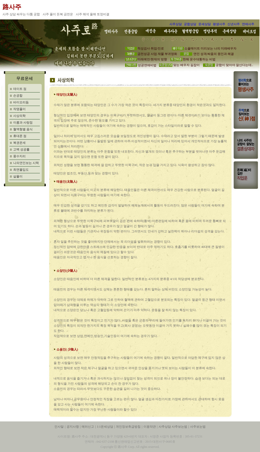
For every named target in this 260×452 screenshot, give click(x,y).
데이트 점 (19, 89)
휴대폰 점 (19, 136)
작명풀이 (19, 109)
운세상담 (204, 24)
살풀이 (18, 176)
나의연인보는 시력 (26, 163)
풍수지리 (19, 156)
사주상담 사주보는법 (172, 426)
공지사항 (73, 426)
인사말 (59, 426)
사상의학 (19, 116)
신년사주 (233, 24)
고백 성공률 (21, 149)
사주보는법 (198, 426)
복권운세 (19, 143)
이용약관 (149, 426)
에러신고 (88, 426)
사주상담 (175, 24)
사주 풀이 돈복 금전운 (58, 14)
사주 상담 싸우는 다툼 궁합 (22, 14)
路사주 (12, 7)
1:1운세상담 (105, 426)
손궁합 (18, 95)
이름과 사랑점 (23, 122)
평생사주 (219, 24)
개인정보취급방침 (128, 426)
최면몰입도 (21, 169)
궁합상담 (190, 24)
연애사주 (248, 24)
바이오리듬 (21, 102)
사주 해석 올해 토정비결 (93, 14)
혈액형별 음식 (23, 129)
